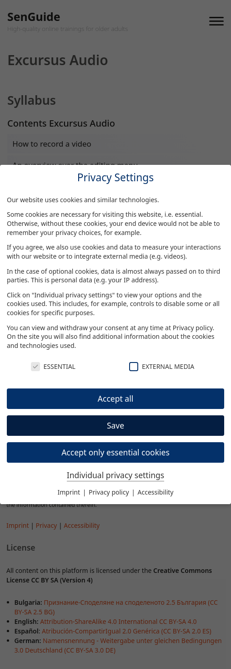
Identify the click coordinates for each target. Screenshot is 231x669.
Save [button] (115, 425)
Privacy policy (193, 327)
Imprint (70, 492)
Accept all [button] (115, 398)
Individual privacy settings (115, 475)
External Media (161, 366)
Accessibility (156, 492)
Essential (53, 366)
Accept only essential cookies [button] (115, 452)
